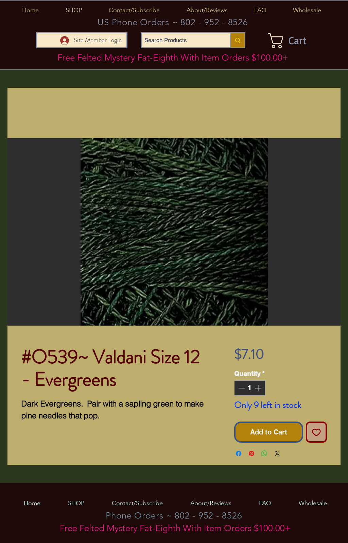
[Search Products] (180, 40)
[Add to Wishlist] (316, 432)
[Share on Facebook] (238, 453)
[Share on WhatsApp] (264, 453)
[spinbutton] (249, 388)
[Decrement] (240, 388)
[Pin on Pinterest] (251, 453)
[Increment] (258, 388)
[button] (73, 10)
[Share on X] (277, 453)
